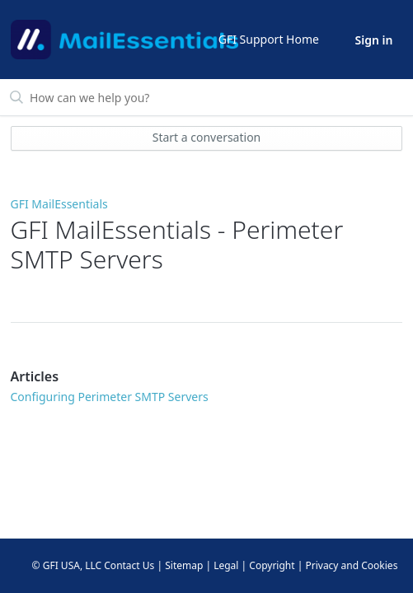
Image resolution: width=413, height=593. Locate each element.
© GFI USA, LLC (67, 565)
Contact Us (129, 565)
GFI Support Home (268, 39)
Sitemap (184, 565)
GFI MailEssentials (59, 204)
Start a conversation (207, 137)
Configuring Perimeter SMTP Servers (110, 396)
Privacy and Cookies (351, 565)
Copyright (271, 565)
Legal (226, 565)
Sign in (374, 40)
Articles (35, 376)
